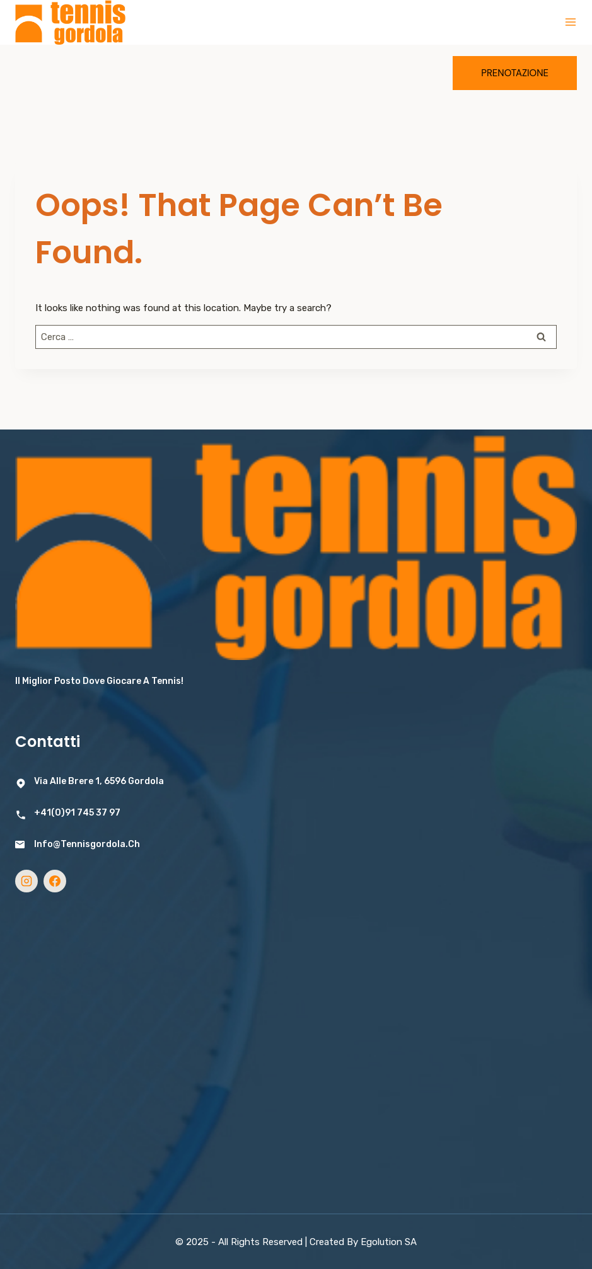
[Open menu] (570, 22)
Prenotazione (514, 73)
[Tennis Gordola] (70, 22)
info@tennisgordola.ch (87, 844)
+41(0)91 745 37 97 (77, 812)
